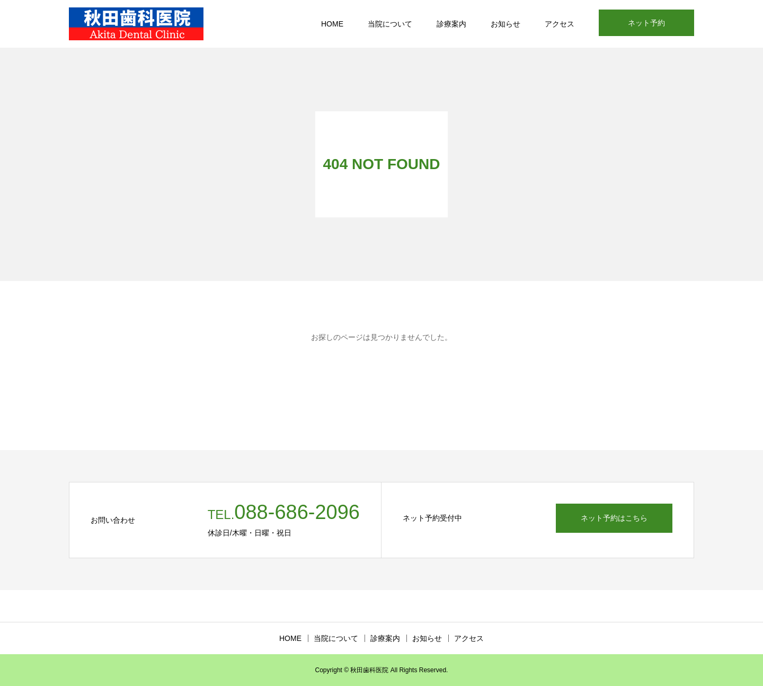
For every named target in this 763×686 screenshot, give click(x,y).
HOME (332, 24)
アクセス (559, 24)
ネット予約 (646, 23)
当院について (390, 24)
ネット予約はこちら (614, 518)
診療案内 (451, 24)
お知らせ (505, 24)
